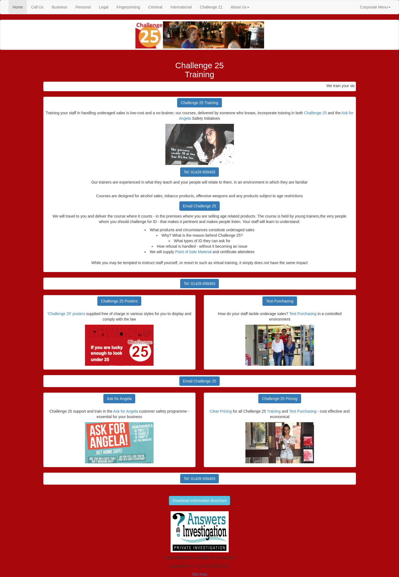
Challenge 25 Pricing (279, 398)
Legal (103, 7)
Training (274, 411)
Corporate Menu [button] (375, 7)
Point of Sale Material (193, 252)
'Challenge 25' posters (66, 314)
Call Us (37, 7)
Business (59, 7)
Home (20, 6)
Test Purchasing (279, 301)
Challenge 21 (211, 7)
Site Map (199, 574)
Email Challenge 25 (199, 206)
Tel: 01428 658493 (199, 172)
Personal (82, 7)
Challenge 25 (315, 113)
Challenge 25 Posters (119, 301)
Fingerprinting (128, 7)
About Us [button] (240, 7)
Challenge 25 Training (199, 103)
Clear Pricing (221, 411)
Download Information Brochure (199, 500)
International (181, 7)
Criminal (155, 7)
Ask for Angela (119, 398)
